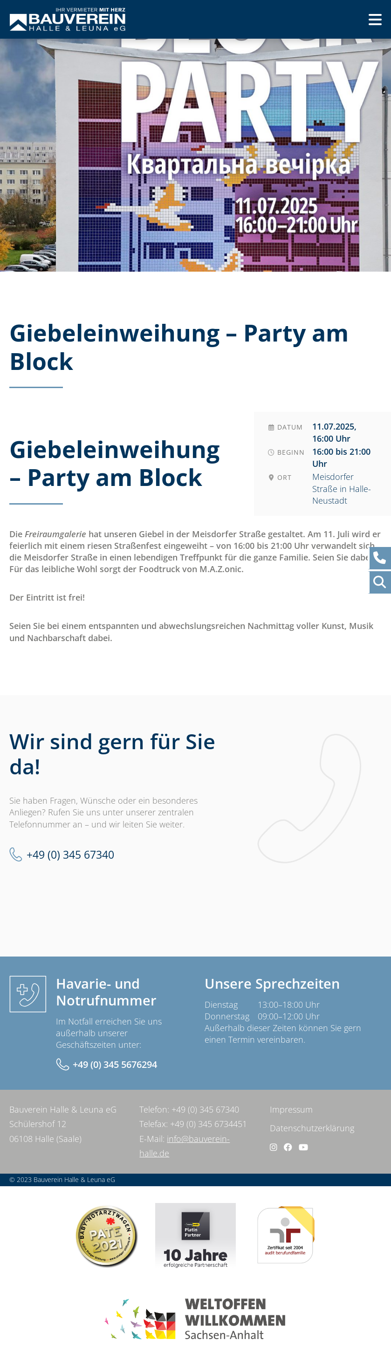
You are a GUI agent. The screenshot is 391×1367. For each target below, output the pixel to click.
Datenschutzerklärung (312, 1128)
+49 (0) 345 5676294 (115, 1064)
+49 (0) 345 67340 (70, 854)
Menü (359, 22)
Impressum (291, 1109)
